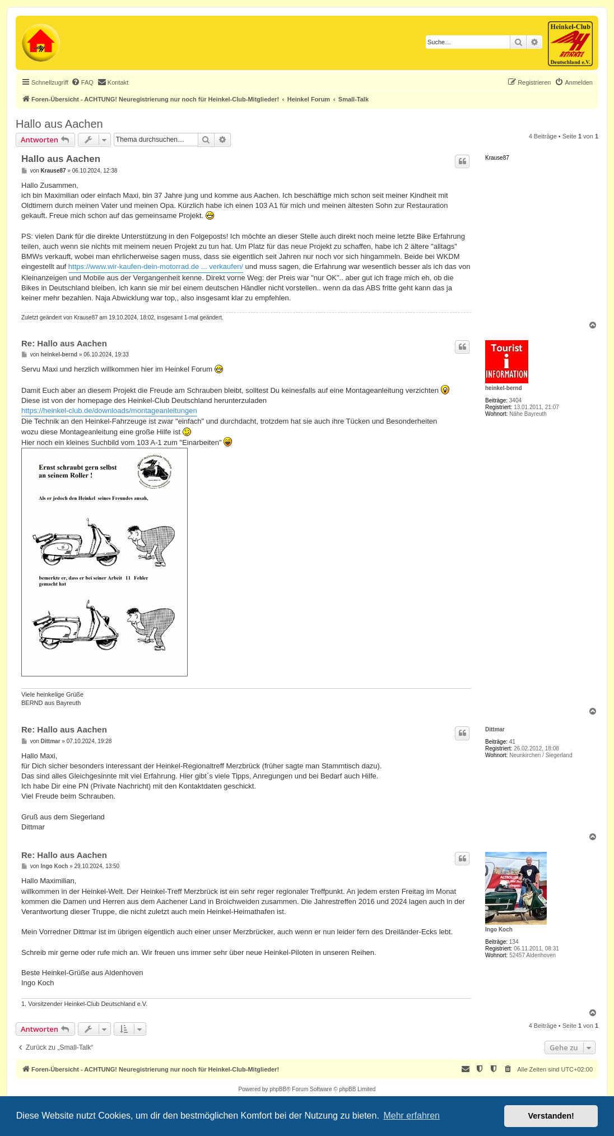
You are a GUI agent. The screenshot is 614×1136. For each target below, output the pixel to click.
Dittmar (495, 729)
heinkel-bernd (503, 388)
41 (512, 742)
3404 (515, 400)
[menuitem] (82, 82)
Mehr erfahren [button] (411, 1115)
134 (514, 942)
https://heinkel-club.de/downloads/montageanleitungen (109, 410)
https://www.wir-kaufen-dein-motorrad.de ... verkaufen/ (155, 266)
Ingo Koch (499, 929)
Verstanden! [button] (551, 1115)
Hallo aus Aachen (59, 124)
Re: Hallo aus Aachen (64, 343)
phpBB (277, 1089)
